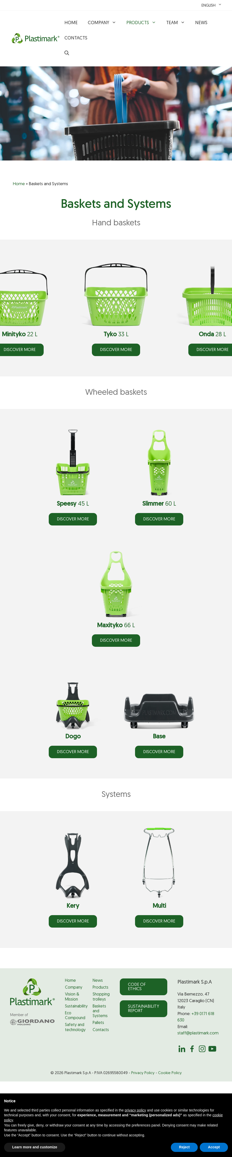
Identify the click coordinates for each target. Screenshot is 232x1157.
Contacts (75, 38)
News (201, 23)
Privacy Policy (143, 1073)
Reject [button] (184, 1147)
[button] (66, 53)
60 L (159, 504)
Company (104, 23)
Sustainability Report (143, 1008)
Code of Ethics (137, 987)
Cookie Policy (170, 1073)
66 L (116, 626)
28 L (212, 335)
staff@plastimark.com (198, 1033)
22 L (20, 335)
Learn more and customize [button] (34, 1147)
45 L (73, 504)
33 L (116, 335)
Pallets (98, 1023)
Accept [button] (214, 1147)
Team (178, 23)
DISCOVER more (116, 350)
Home (71, 23)
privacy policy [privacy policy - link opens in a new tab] (135, 1110)
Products (143, 23)
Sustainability (76, 1006)
